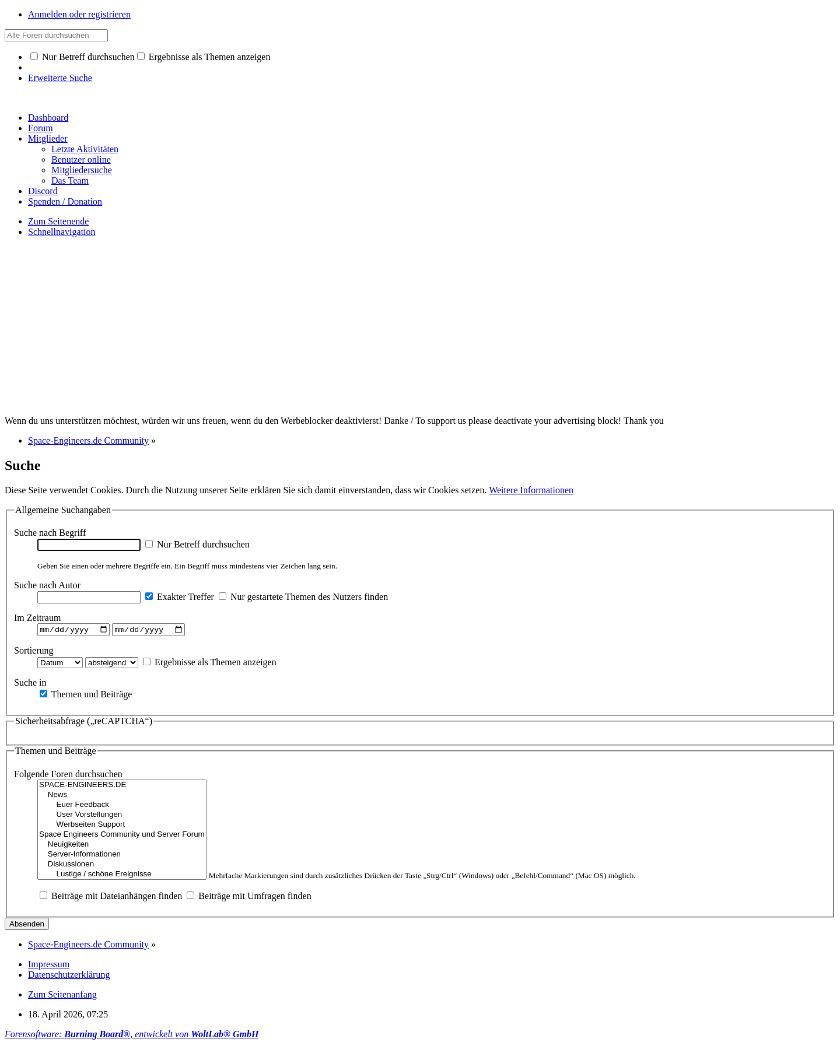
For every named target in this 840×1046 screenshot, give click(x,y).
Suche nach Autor (47, 585)
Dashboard (48, 117)
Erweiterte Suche (60, 78)
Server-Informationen (122, 856)
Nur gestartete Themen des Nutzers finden (303, 597)
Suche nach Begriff (50, 533)
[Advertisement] (420, 328)
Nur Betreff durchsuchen (82, 57)
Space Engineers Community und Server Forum (122, 836)
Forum (40, 128)
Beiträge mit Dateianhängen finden (111, 898)
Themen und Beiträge (86, 695)
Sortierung (34, 652)
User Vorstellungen (122, 817)
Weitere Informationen (531, 490)
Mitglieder (48, 138)
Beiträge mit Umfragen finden (249, 898)
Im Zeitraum (37, 618)
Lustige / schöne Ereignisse (122, 876)
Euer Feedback (122, 807)
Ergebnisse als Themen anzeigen (204, 57)
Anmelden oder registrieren (79, 14)
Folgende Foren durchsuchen (68, 776)
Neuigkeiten (122, 846)
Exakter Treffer (179, 597)
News (122, 797)
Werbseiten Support (122, 826)
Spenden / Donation (65, 201)
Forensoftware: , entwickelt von (131, 1036)
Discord (43, 191)
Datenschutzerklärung (69, 976)
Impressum (48, 966)
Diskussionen (122, 866)
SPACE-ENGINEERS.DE (122, 787)
